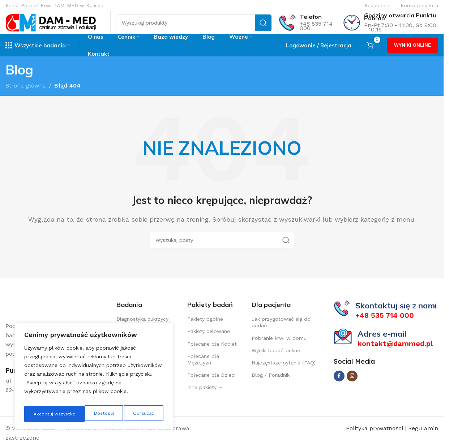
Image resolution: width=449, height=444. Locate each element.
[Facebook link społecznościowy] (339, 384)
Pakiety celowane (208, 340)
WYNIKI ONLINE (412, 54)
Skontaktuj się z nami (396, 314)
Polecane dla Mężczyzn (203, 368)
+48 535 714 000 (316, 30)
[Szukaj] (193, 27)
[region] (94, 379)
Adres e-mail (382, 343)
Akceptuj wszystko (134, 414)
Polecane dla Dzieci (211, 384)
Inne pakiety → (205, 396)
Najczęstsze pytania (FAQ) (284, 372)
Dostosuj (42, 414)
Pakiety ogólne (205, 328)
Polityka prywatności (375, 437)
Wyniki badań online (276, 359)
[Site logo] (50, 27)
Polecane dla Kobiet (212, 353)
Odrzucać (81, 414)
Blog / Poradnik (271, 384)
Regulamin (376, 5)
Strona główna (25, 94)
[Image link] (41, 315)
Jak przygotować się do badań (281, 331)
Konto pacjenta (419, 5)
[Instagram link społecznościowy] (352, 384)
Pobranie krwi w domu (279, 347)
